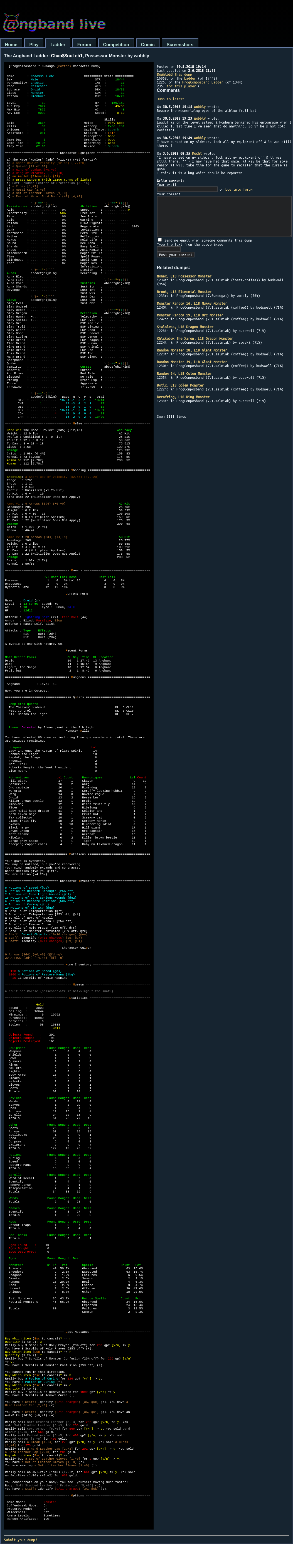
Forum (84, 44)
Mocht (197, 153)
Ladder (57, 44)
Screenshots (180, 44)
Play (33, 44)
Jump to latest (170, 99)
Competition (116, 44)
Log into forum (239, 189)
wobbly (200, 107)
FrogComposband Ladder (202, 82)
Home (11, 44)
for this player (181, 86)
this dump (174, 74)
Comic (148, 44)
